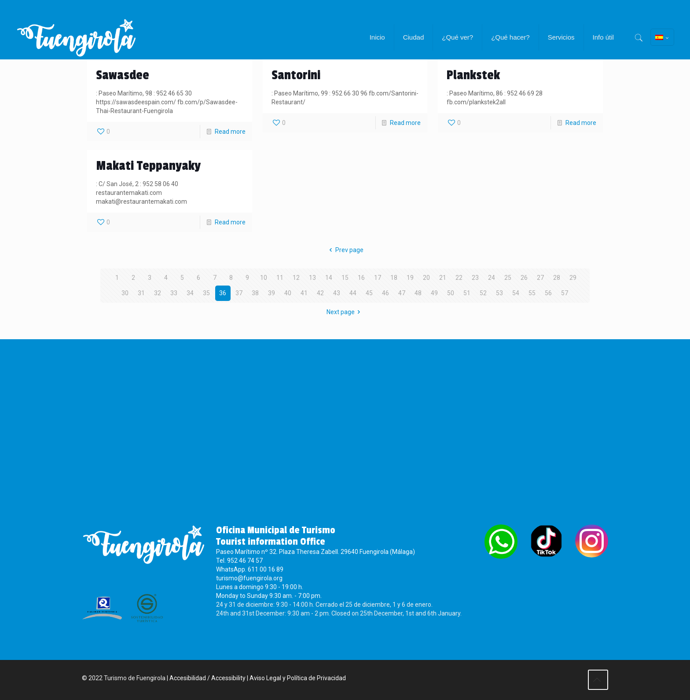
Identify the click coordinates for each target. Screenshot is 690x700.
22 (458, 277)
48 (418, 293)
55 (532, 293)
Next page (345, 311)
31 (141, 293)
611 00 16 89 (265, 570)
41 (304, 293)
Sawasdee (122, 75)
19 (410, 277)
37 (238, 293)
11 (279, 277)
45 (369, 293)
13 (312, 277)
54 (515, 293)
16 (361, 277)
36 (222, 293)
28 (556, 277)
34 (190, 293)
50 (450, 293)
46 (385, 293)
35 (206, 293)
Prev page (345, 249)
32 (157, 293)
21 (442, 277)
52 (483, 293)
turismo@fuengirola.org (249, 579)
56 (548, 293)
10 (263, 277)
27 (540, 277)
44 (352, 293)
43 (336, 293)
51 (466, 293)
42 (320, 293)
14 (328, 277)
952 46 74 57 (245, 561)
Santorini (296, 75)
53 (499, 293)
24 (491, 277)
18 (393, 277)
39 (271, 293)
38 (255, 293)
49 (434, 293)
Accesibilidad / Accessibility (207, 679)
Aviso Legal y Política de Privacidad (298, 679)
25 (507, 277)
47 (401, 293)
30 (124, 293)
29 (572, 277)
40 (287, 293)
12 (296, 277)
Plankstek (473, 75)
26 (524, 277)
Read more (230, 131)
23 (475, 277)
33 (173, 293)
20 (426, 277)
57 (564, 293)
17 (377, 277)
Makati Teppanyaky (148, 166)
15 (345, 277)
